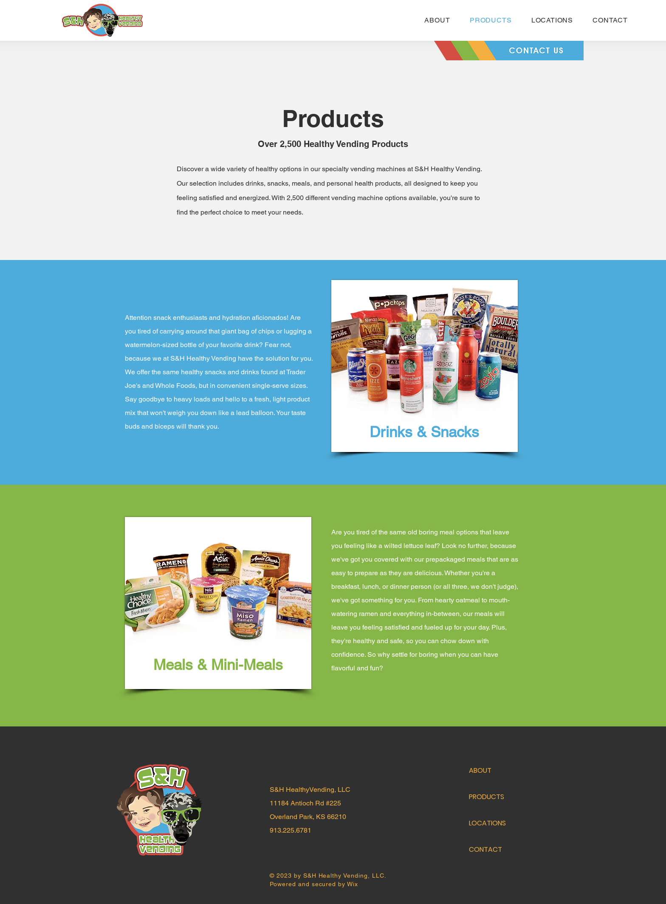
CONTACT (485, 849)
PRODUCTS (486, 797)
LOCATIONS (487, 823)
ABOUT (480, 770)
